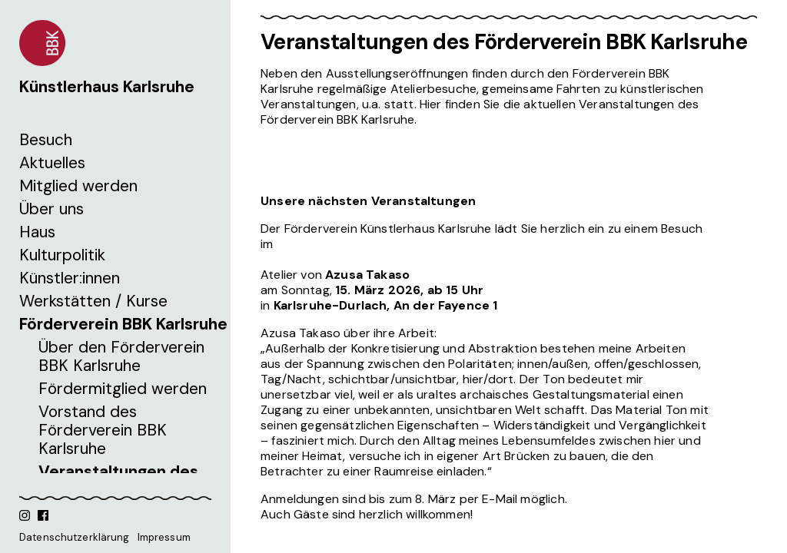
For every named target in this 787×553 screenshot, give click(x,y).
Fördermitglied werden (122, 388)
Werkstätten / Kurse (93, 301)
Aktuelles (52, 163)
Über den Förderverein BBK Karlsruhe (121, 356)
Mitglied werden (78, 186)
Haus (37, 232)
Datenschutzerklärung (74, 537)
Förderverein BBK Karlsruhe (123, 324)
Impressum (164, 537)
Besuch (45, 140)
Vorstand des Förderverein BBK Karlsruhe (102, 430)
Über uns (51, 209)
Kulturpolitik (62, 255)
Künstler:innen (69, 278)
